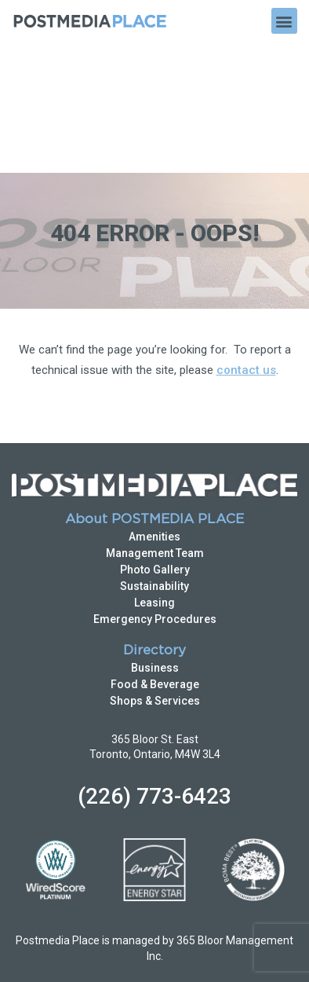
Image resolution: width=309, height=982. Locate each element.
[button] (284, 21)
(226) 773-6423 (154, 665)
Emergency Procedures (154, 488)
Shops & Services (155, 569)
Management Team (155, 422)
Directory (154, 520)
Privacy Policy (132, 914)
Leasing (154, 471)
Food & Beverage (155, 553)
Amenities (154, 405)
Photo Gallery (155, 438)
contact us (246, 239)
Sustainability (154, 455)
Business (155, 536)
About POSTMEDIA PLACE (154, 388)
